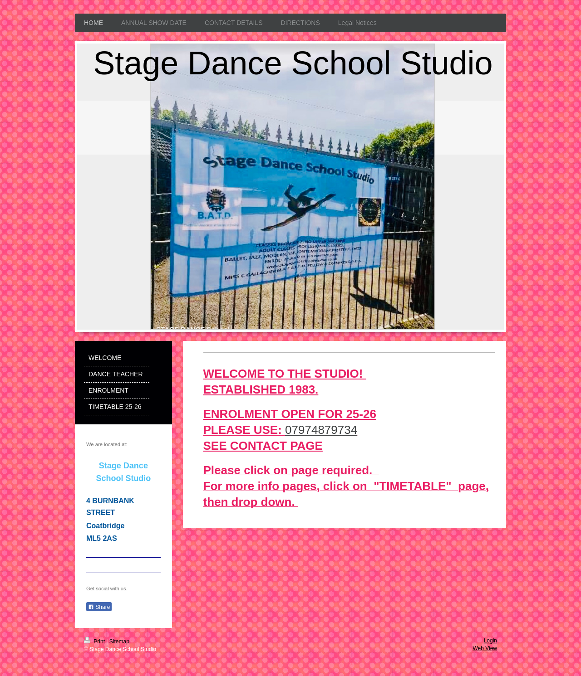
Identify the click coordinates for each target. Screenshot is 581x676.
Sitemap (119, 641)
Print (95, 641)
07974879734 (321, 430)
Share (99, 607)
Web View (485, 648)
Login (490, 640)
